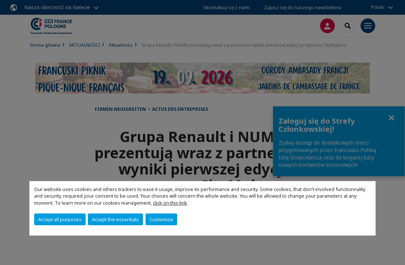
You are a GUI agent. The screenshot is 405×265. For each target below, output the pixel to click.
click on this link (170, 202)
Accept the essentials (115, 219)
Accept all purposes (60, 219)
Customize (161, 219)
